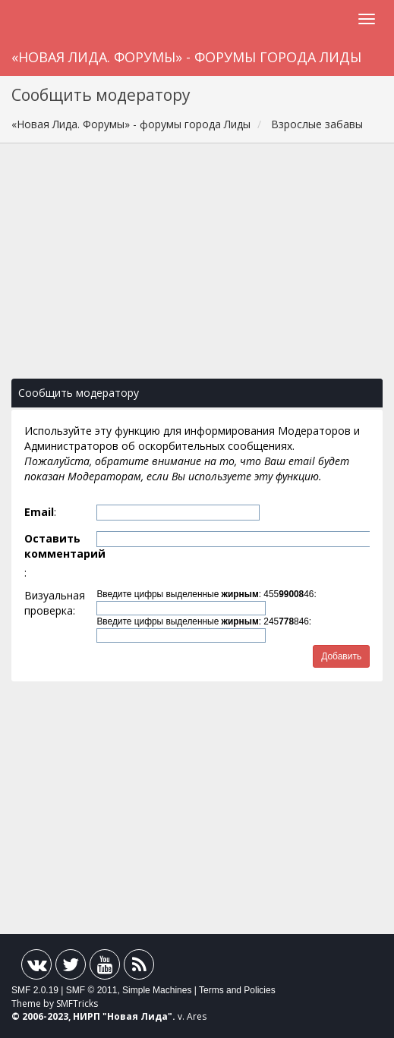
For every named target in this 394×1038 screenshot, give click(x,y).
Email (39, 512)
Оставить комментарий (58, 546)
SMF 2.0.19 (34, 990)
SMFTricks (77, 1003)
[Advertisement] (197, 268)
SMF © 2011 (92, 990)
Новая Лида (137, 1016)
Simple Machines (156, 990)
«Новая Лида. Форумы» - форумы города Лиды (186, 57)
